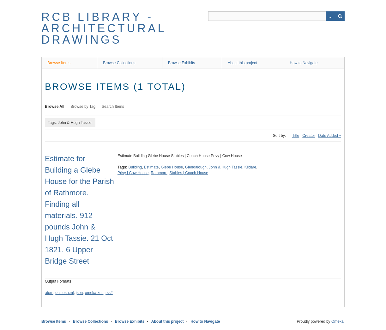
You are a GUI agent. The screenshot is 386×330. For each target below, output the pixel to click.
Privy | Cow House (133, 173)
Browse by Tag (83, 106)
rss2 (109, 292)
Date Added (328, 135)
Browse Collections (119, 63)
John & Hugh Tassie (226, 167)
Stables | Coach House (189, 173)
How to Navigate (303, 63)
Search (340, 16)
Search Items (113, 106)
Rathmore (159, 173)
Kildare (250, 167)
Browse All (54, 106)
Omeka (337, 321)
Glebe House (172, 167)
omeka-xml (94, 292)
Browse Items (58, 63)
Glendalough (196, 167)
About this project (242, 63)
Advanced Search (330, 16)
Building (135, 167)
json (79, 292)
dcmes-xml (64, 292)
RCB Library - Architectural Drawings (103, 28)
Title (295, 135)
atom (49, 292)
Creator (308, 135)
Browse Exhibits (181, 63)
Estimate (151, 167)
